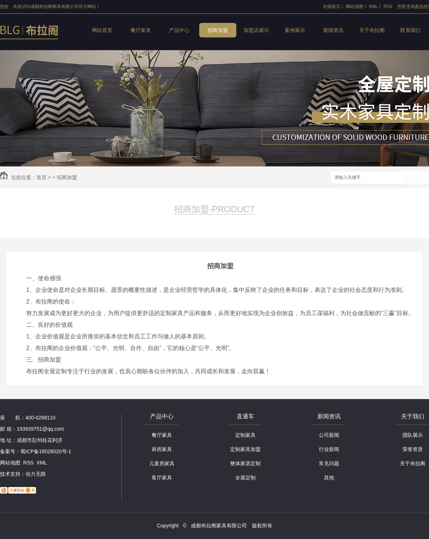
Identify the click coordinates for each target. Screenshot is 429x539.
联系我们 (410, 30)
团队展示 (412, 435)
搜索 (416, 178)
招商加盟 (218, 30)
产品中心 (179, 30)
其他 (329, 477)
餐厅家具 (141, 30)
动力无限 (35, 474)
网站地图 (354, 6)
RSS (388, 6)
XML (373, 6)
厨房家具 (162, 449)
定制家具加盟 (245, 449)
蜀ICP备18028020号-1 (45, 451)
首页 (41, 177)
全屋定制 (245, 477)
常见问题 (329, 463)
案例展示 (295, 30)
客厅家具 (162, 477)
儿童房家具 (162, 463)
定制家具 (245, 435)
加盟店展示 (256, 30)
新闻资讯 (333, 30)
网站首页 (102, 30)
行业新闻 (329, 449)
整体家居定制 (245, 463)
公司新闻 (329, 435)
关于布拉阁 (372, 30)
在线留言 (331, 6)
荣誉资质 (412, 449)
